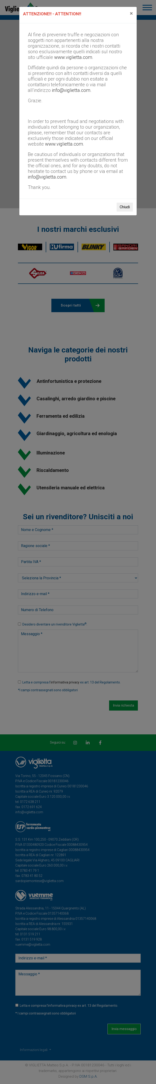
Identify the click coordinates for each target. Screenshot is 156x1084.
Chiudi (125, 207)
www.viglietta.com (73, 57)
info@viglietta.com (71, 90)
